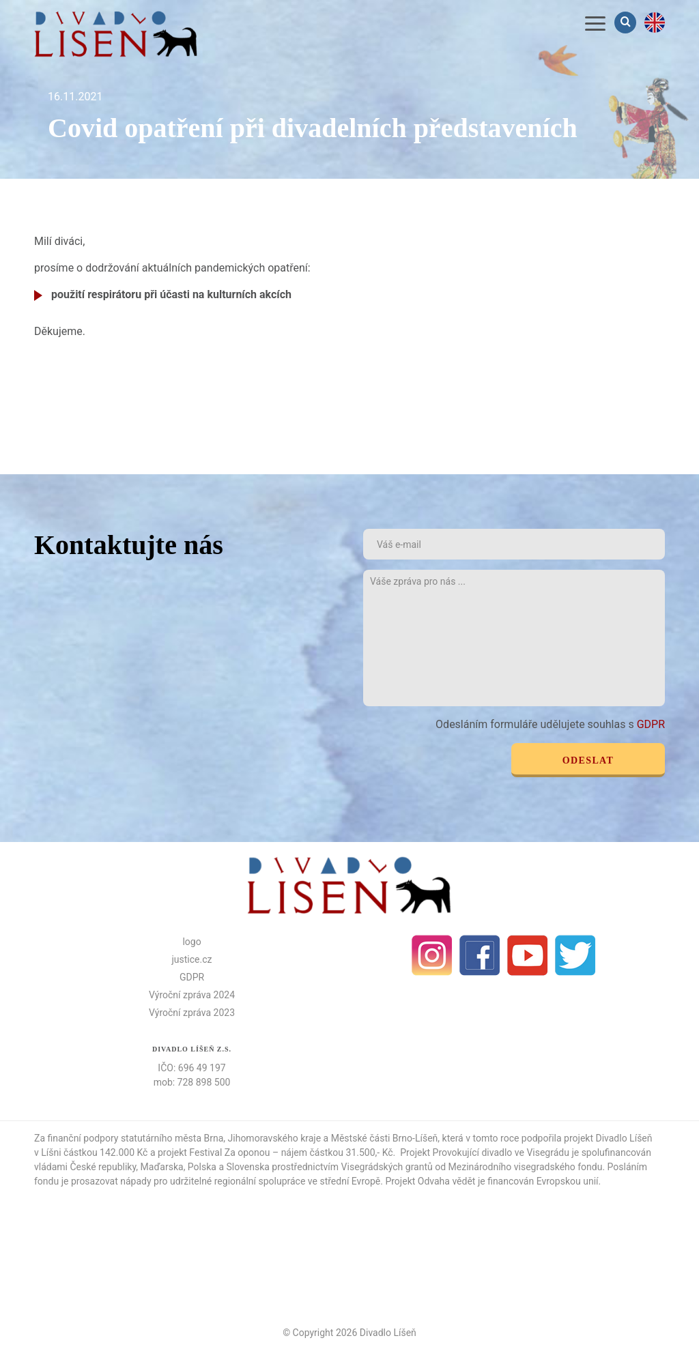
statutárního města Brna (172, 1138)
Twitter (575, 955)
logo (191, 941)
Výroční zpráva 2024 (192, 994)
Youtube (527, 955)
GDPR (651, 724)
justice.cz (192, 959)
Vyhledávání (627, 22)
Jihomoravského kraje (275, 1138)
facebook (479, 955)
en (654, 22)
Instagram (432, 955)
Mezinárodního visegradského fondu (525, 1166)
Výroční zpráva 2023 (192, 1012)
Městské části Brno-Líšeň (384, 1138)
